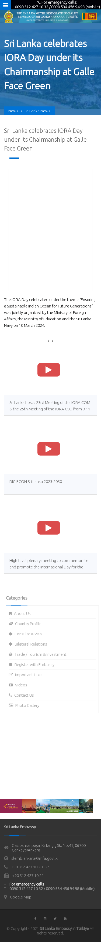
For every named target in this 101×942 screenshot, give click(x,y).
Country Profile (30, 623)
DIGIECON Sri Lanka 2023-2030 (35, 481)
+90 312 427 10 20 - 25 (30, 867)
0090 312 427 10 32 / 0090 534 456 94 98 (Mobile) (52, 888)
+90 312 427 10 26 (28, 875)
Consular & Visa (29, 634)
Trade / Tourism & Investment (42, 654)
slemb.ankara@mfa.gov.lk (34, 858)
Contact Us (26, 695)
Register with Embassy (36, 664)
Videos (23, 685)
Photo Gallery (29, 705)
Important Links (30, 674)
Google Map (21, 897)
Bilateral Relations (32, 644)
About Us (24, 613)
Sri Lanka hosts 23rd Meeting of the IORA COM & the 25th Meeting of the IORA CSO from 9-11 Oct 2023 (49, 409)
